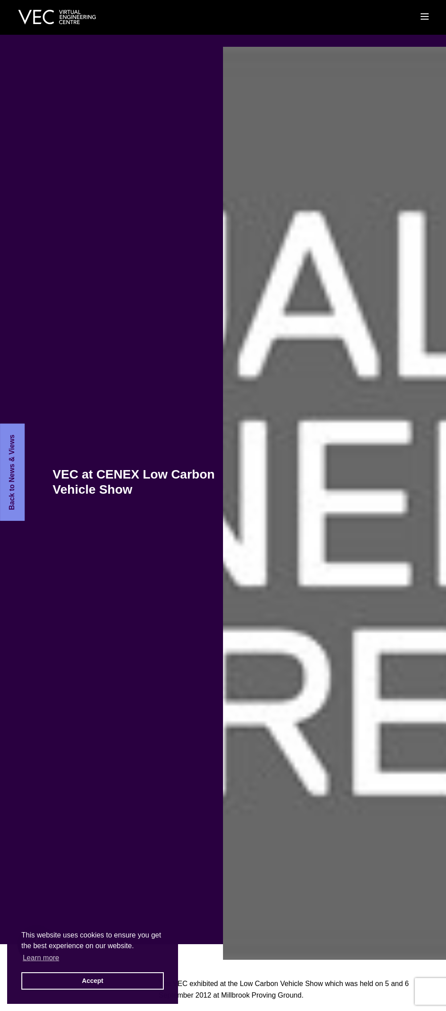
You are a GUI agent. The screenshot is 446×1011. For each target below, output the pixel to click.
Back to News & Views (12, 472)
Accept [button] (92, 980)
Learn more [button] (41, 958)
